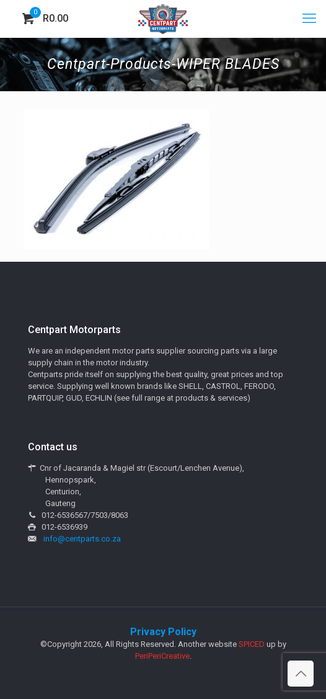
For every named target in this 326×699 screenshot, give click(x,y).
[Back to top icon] (301, 674)
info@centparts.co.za (82, 538)
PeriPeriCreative (162, 656)
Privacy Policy (163, 632)
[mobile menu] (309, 18)
